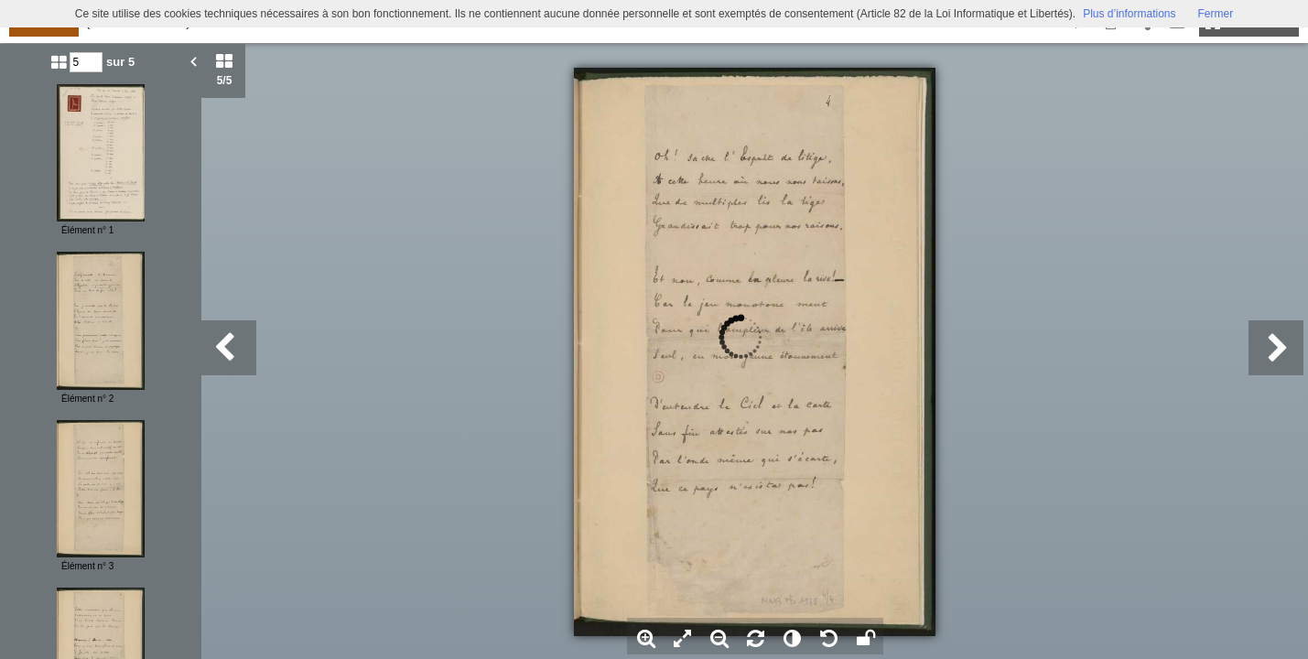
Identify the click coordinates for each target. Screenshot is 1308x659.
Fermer (1216, 13)
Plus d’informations (1129, 13)
